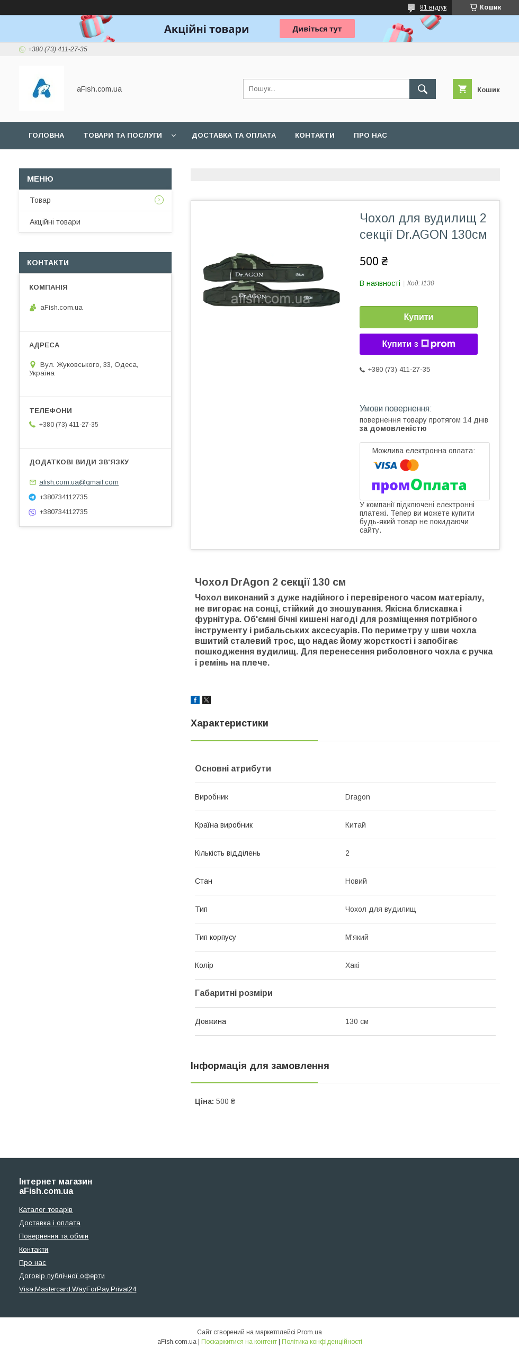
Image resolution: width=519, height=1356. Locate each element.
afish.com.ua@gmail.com (79, 482)
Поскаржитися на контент (239, 1341)
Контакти (315, 135)
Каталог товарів (46, 1210)
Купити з (418, 344)
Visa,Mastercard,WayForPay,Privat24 (77, 1289)
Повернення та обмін (53, 1236)
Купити (419, 316)
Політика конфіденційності (322, 1341)
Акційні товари (55, 222)
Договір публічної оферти (62, 1276)
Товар (40, 200)
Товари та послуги (122, 135)
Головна (46, 135)
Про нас (370, 135)
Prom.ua (309, 1332)
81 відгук (433, 7)
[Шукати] (422, 89)
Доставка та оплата (234, 135)
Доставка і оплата (49, 1223)
